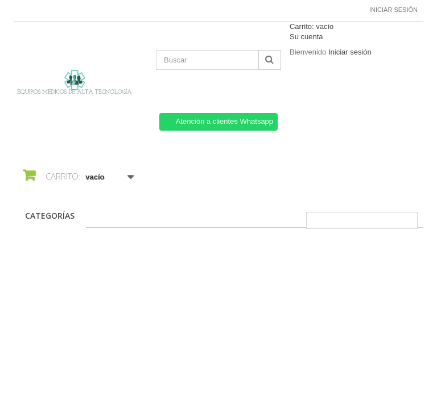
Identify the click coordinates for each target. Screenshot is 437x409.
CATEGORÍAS (50, 215)
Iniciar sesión (393, 9)
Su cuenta (306, 36)
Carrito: (311, 26)
